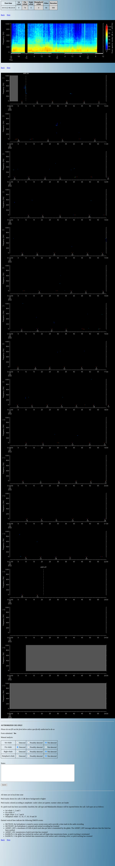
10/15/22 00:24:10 (8, 8)
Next (8, 15)
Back (3, 15)
